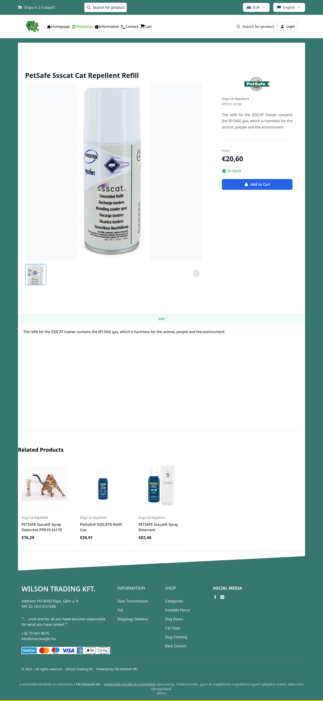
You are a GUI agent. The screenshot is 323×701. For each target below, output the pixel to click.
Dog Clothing (176, 637)
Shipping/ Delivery (132, 619)
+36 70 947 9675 (35, 633)
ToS (120, 610)
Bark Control (175, 646)
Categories (174, 601)
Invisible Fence (177, 610)
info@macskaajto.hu (39, 638)
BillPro (161, 693)
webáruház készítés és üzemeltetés (130, 684)
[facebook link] (215, 597)
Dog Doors (174, 619)
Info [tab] (161, 319)
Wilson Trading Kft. (59, 589)
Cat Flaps (172, 628)
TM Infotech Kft (125, 669)
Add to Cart (257, 184)
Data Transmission (132, 601)
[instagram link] (222, 597)
